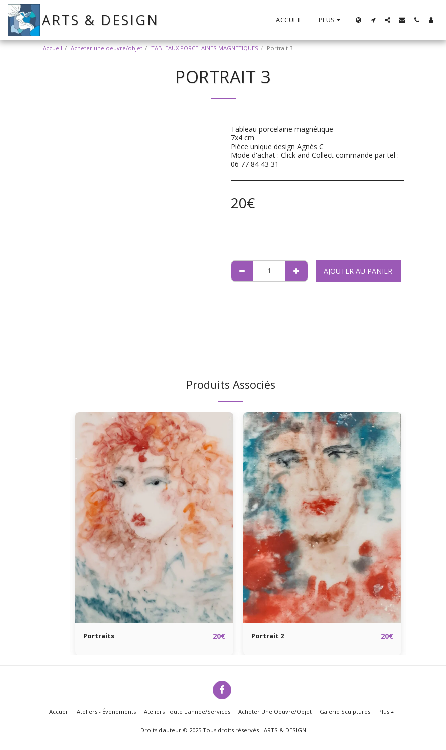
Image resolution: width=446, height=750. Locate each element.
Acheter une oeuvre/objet (106, 48)
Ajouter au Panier (358, 271)
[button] (373, 20)
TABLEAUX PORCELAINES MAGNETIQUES (204, 48)
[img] (154, 517)
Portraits (99, 636)
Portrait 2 (268, 636)
